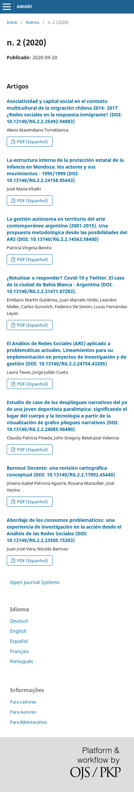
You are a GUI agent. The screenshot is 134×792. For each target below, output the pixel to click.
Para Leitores (23, 702)
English (18, 631)
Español (19, 641)
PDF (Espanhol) (32, 142)
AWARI (24, 6)
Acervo (33, 22)
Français (19, 651)
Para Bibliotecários (28, 722)
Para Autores (23, 712)
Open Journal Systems (35, 582)
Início (12, 22)
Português (21, 661)
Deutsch (19, 621)
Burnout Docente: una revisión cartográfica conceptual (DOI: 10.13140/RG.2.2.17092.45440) (61, 471)
